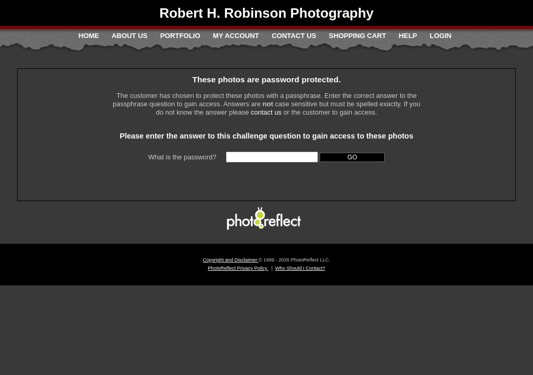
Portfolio (180, 36)
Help (408, 36)
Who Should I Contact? (300, 268)
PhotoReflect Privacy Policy (238, 268)
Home (89, 36)
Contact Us (294, 36)
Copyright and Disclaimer (231, 259)
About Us (130, 36)
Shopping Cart (357, 36)
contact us (266, 112)
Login (441, 36)
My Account (236, 36)
